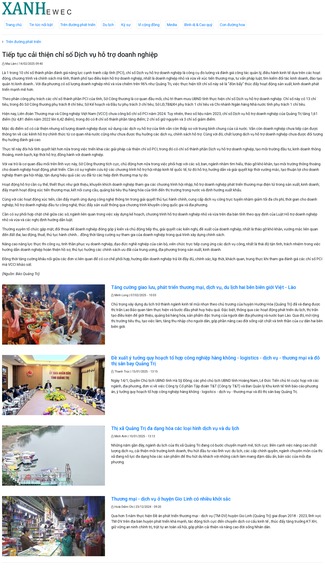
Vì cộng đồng (149, 25)
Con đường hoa (232, 25)
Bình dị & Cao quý (198, 25)
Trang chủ (13, 25)
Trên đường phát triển (77, 25)
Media (172, 25)
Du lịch (108, 25)
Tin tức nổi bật (41, 25)
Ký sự (126, 25)
